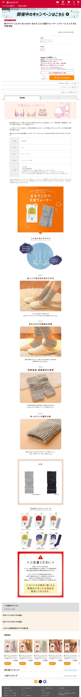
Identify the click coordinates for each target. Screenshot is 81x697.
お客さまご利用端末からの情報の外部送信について (66, 693)
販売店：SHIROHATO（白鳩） (66, 32)
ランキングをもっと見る (70, 670)
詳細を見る (7, 663)
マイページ (24, 693)
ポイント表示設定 (26, 695)
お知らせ (43, 690)
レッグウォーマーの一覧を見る (68, 87)
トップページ (6, 9)
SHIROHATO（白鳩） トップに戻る (67, 83)
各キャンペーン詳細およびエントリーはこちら (53, 65)
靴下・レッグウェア (42, 9)
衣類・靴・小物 (14, 9)
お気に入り (44, 78)
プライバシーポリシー (64, 690)
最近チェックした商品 (10, 693)
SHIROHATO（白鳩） (9, 609)
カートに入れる (61, 77)
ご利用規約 (61, 688)
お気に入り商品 (8, 690)
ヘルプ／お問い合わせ (47, 688)
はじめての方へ (45, 695)
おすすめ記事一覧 (26, 688)
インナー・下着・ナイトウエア (28, 9)
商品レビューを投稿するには (69, 92)
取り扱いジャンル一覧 (10, 695)
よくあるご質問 (45, 693)
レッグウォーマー (53, 9)
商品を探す (7, 688)
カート (23, 690)
